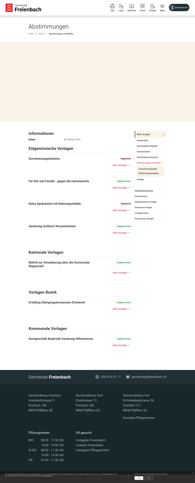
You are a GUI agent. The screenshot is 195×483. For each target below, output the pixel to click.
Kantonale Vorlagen (143, 207)
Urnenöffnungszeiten (148, 169)
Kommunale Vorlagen (144, 218)
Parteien (140, 179)
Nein (149, 478)
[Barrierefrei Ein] (179, 7)
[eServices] (130, 8)
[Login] (119, 8)
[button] (160, 8)
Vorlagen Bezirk (141, 213)
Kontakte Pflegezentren (139, 418)
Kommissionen (143, 151)
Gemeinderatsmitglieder (147, 146)
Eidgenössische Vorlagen (146, 202)
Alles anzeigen (120, 165)
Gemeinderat (142, 140)
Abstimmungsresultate (149, 173)
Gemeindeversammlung (147, 157)
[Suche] (140, 8)
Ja (139, 478)
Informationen (141, 196)
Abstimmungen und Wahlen (149, 164)
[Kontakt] (150, 8)
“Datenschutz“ (47, 476)
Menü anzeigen (143, 134)
